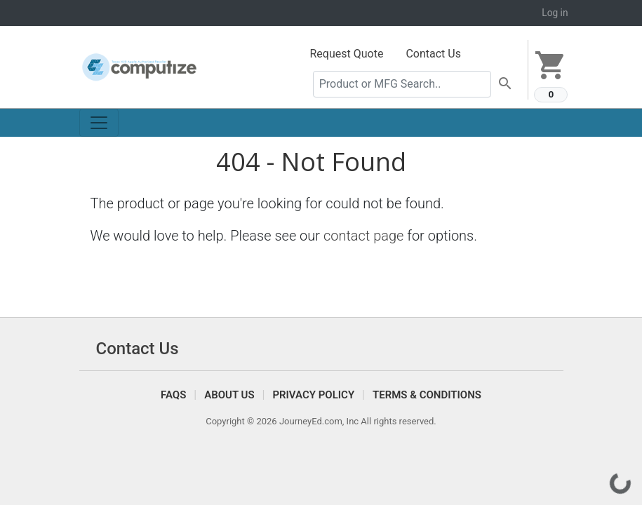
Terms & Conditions (427, 395)
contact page (363, 235)
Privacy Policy (313, 395)
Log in (555, 12)
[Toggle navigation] (99, 123)
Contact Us (433, 53)
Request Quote (347, 53)
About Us (229, 395)
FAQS (173, 395)
